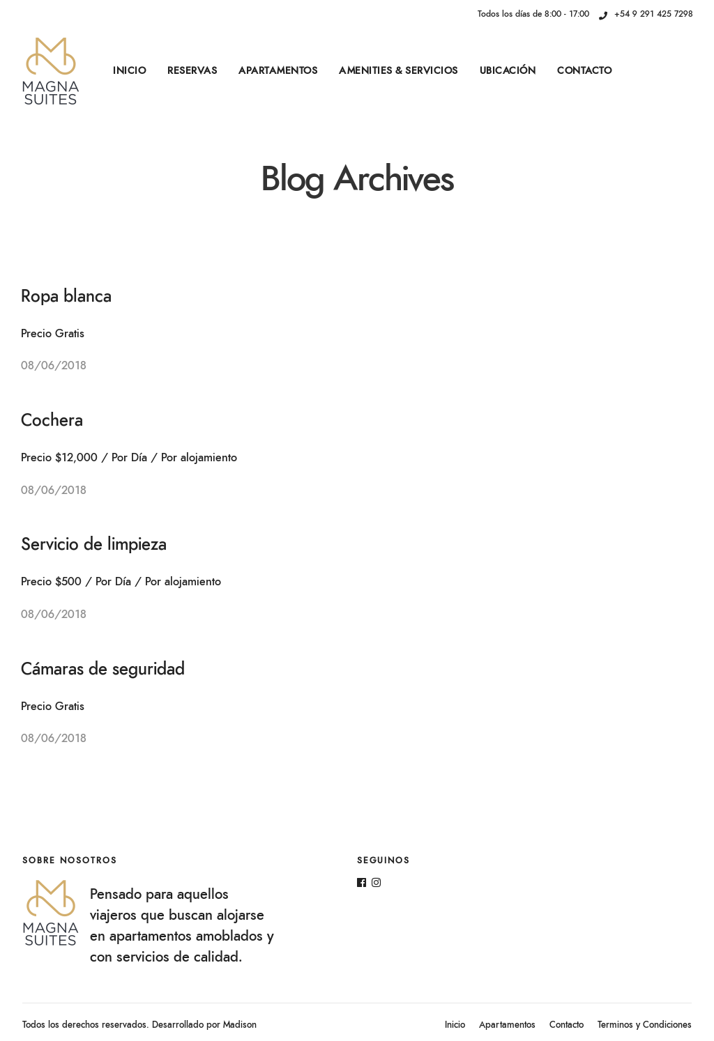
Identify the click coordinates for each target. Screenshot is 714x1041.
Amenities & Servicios (398, 71)
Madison (240, 1025)
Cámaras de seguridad (103, 669)
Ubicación (508, 71)
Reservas (192, 71)
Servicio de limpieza (94, 545)
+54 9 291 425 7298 (646, 14)
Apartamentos (277, 71)
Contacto (584, 71)
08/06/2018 (53, 365)
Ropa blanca (66, 296)
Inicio (129, 71)
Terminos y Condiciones (645, 1025)
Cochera (52, 420)
